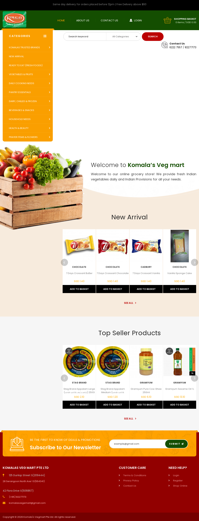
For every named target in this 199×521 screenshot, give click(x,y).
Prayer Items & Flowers (23, 137)
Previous (64, 262)
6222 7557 (175, 47)
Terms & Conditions (134, 475)
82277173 (190, 47)
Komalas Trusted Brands (24, 47)
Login (138, 20)
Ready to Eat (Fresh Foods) (26, 65)
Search (153, 36)
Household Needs (20, 119)
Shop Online (180, 485)
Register (178, 480)
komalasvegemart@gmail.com (27, 503)
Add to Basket (79, 289)
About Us (82, 20)
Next (194, 262)
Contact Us (109, 20)
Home (61, 20)
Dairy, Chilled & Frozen (23, 101)
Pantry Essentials (20, 92)
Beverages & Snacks (21, 110)
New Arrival (16, 56)
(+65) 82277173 (17, 497)
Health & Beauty (18, 128)
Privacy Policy (131, 480)
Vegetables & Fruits (21, 74)
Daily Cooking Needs (21, 83)
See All (129, 303)
